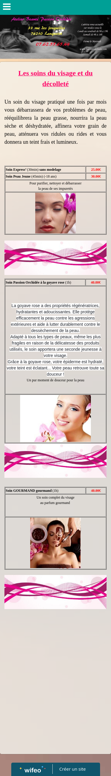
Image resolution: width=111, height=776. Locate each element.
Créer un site (72, 769)
